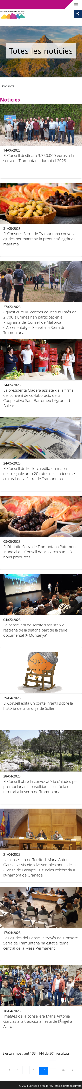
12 (45, 1069)
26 (65, 1069)
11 (36, 1069)
